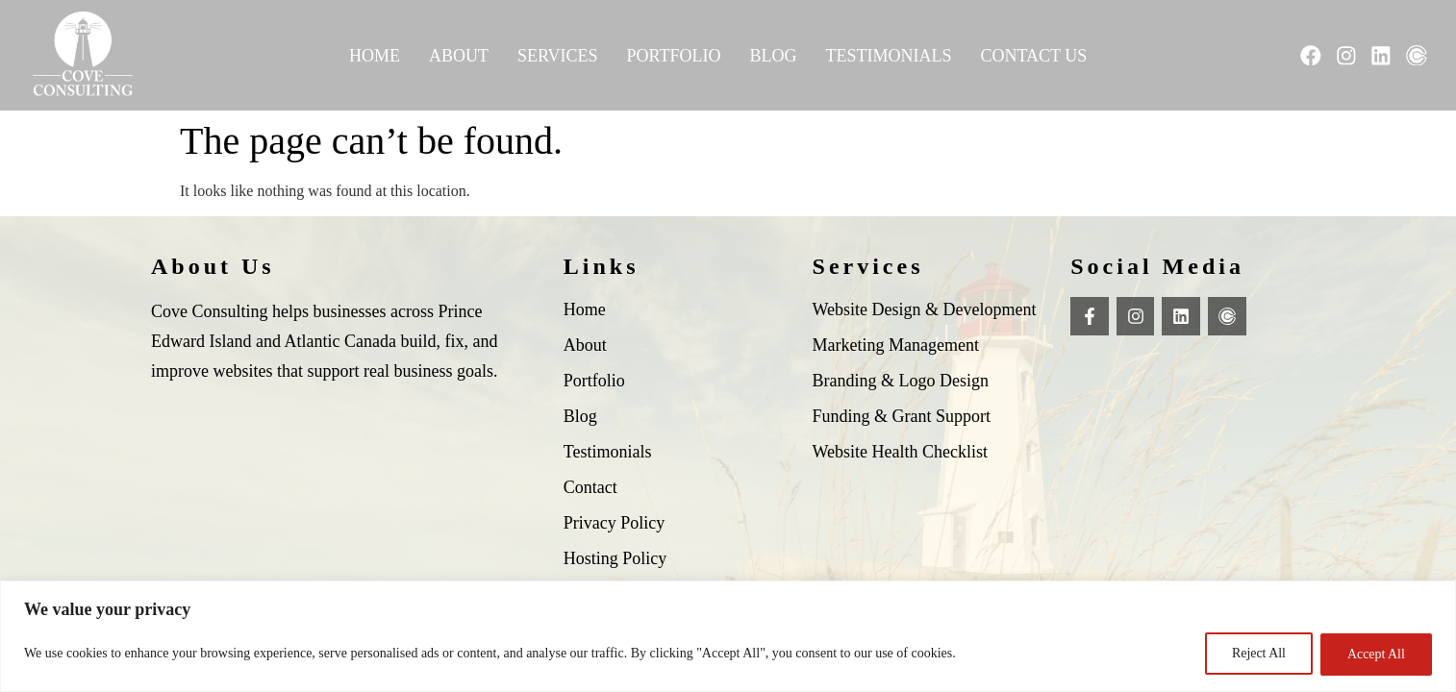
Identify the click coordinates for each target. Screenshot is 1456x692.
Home (373, 55)
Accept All (1375, 654)
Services (556, 55)
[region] (728, 636)
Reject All (1255, 654)
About (458, 55)
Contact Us (1033, 55)
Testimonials (888, 55)
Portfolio (673, 55)
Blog (772, 55)
